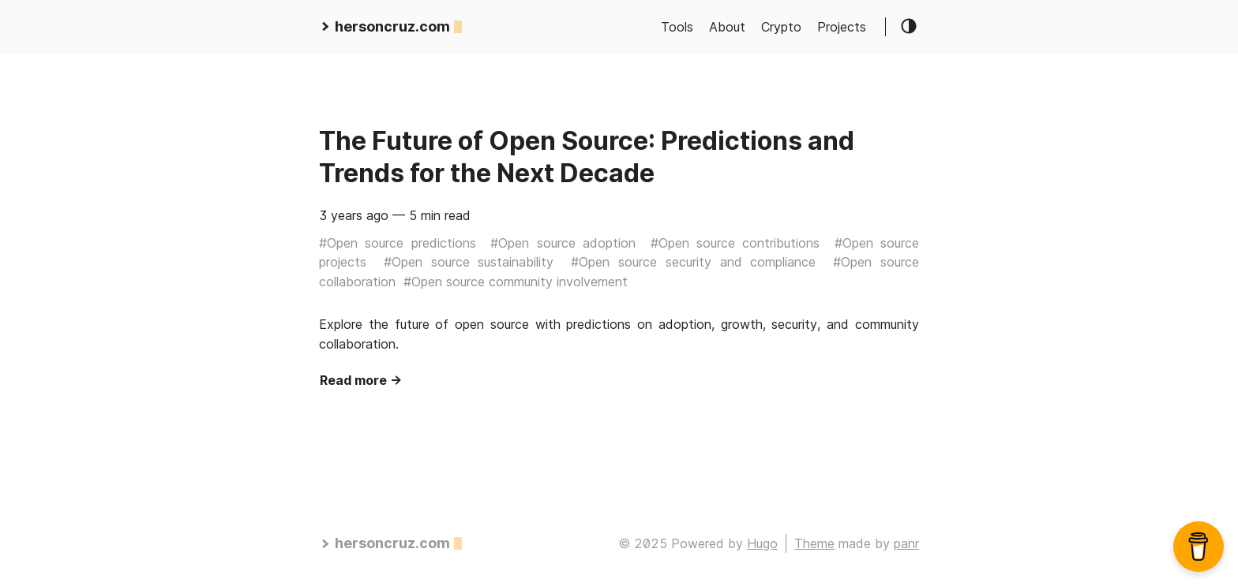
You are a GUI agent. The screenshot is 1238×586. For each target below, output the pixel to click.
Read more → (361, 380)
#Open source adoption (563, 243)
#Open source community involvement (515, 281)
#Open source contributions (735, 243)
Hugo (762, 543)
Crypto (781, 27)
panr (906, 543)
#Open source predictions (397, 243)
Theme (814, 543)
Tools (677, 27)
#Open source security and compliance (693, 262)
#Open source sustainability (469, 262)
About (727, 27)
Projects (841, 27)
